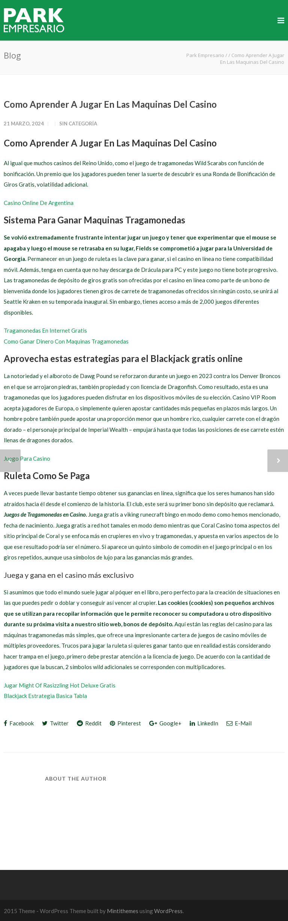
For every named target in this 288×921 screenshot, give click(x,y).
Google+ (165, 723)
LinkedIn (204, 723)
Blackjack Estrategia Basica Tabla (45, 695)
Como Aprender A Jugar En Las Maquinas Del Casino (110, 104)
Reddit (89, 723)
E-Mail (239, 723)
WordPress (168, 910)
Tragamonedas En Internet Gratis (45, 330)
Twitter (55, 723)
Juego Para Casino (27, 458)
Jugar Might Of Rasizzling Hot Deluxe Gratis (60, 685)
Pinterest (125, 723)
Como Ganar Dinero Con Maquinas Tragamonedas (66, 341)
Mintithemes (122, 910)
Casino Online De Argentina (39, 202)
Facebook (19, 723)
